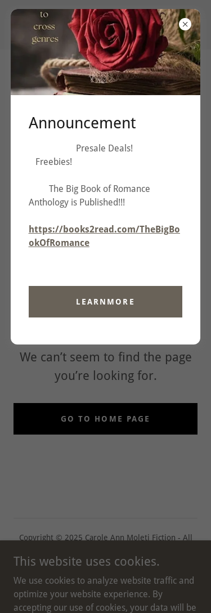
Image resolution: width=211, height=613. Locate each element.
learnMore (105, 301)
